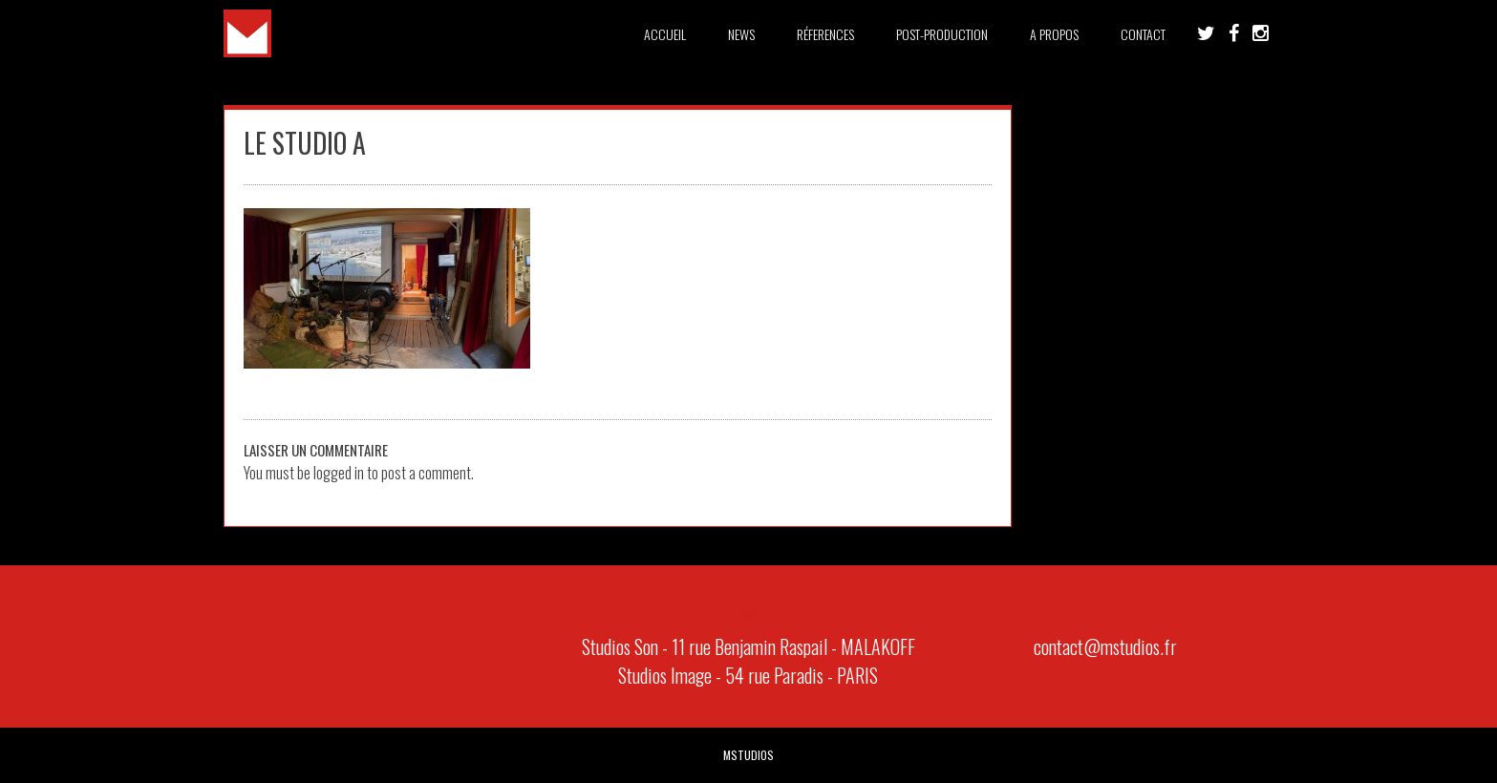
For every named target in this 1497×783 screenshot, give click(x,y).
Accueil (665, 34)
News (741, 34)
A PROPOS (1054, 34)
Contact (1143, 34)
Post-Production (942, 34)
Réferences (825, 34)
